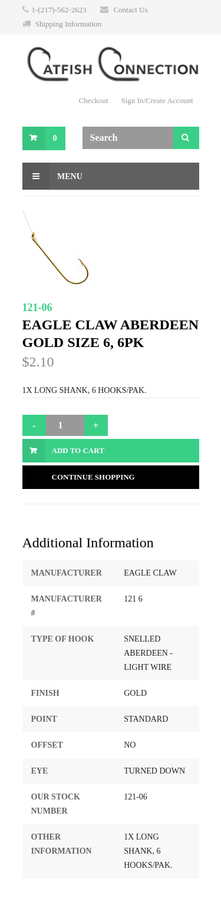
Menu (52, 176)
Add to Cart (78, 450)
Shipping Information (68, 23)
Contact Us (130, 9)
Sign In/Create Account (157, 100)
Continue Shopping (93, 476)
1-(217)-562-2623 (59, 9)
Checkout (93, 100)
